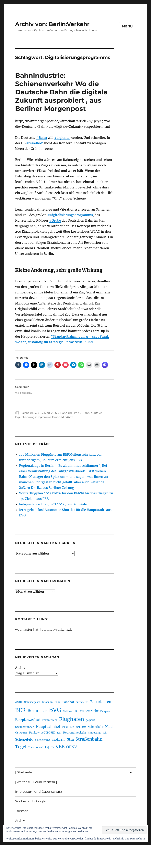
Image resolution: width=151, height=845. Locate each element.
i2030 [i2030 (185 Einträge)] (65, 727)
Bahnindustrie (69, 412)
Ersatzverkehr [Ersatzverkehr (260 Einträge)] (88, 711)
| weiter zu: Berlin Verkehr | (36, 782)
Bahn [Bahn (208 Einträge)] (57, 702)
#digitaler (62, 138)
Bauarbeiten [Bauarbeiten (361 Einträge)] (100, 702)
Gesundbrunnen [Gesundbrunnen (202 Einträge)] (24, 726)
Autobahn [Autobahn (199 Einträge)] (47, 702)
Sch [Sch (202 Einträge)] (104, 732)
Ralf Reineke (29, 412)
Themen (22, 811)
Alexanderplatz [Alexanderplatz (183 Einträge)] (32, 702)
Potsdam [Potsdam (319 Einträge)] (48, 732)
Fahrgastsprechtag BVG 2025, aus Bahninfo (53, 504)
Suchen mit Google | (31, 801)
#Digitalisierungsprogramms (70, 215)
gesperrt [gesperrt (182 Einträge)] (90, 720)
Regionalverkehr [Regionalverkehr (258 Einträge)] (75, 732)
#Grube (55, 220)
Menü (127, 26)
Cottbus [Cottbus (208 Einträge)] (67, 711)
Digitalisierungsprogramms (33, 417)
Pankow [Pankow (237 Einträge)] (34, 732)
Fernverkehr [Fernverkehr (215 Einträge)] (49, 720)
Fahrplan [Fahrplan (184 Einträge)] (105, 711)
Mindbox (67, 417)
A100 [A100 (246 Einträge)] (18, 702)
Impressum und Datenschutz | (39, 791)
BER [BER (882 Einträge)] (20, 710)
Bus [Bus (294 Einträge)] (44, 711)
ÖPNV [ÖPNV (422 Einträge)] (71, 747)
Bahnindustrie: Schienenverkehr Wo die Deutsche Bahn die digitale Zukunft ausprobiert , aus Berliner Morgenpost (61, 91)
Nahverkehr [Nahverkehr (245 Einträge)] (95, 727)
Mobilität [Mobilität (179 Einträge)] (81, 727)
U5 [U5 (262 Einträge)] (47, 747)
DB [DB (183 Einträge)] (75, 711)
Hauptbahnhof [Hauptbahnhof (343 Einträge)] (48, 726)
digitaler (96, 412)
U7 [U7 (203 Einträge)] (52, 747)
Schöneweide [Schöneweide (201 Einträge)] (43, 739)
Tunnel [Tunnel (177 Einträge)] (39, 747)
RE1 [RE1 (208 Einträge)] (59, 732)
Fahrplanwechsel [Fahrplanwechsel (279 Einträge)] (28, 720)
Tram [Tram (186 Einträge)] (31, 747)
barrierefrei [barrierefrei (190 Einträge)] (82, 702)
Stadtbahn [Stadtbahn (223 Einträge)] (58, 739)
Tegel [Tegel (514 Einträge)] (20, 746)
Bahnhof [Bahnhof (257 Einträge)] (68, 702)
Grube (56, 417)
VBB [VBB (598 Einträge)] (60, 746)
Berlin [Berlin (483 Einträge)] (34, 710)
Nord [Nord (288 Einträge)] (109, 727)
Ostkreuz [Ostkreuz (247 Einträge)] (21, 732)
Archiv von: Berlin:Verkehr (52, 24)
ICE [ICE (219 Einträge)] (72, 726)
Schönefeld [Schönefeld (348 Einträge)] (24, 739)
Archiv (20, 668)
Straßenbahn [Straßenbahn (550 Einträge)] (89, 739)
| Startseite (23, 772)
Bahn (86, 412)
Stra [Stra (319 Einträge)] (70, 739)
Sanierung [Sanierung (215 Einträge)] (94, 732)
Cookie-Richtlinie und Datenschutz (124, 838)
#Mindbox (34, 143)
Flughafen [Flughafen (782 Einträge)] (71, 719)
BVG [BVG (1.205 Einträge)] (55, 710)
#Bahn (41, 138)
